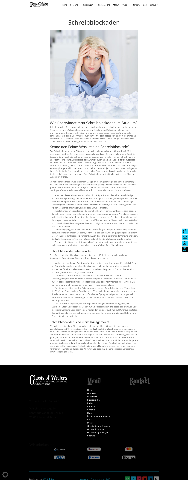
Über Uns (91, 393)
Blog (145, 5)
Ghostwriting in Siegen (97, 432)
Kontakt (153, 5)
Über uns (74, 5)
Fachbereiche (104, 5)
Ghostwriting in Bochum (98, 426)
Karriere (136, 5)
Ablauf (116, 5)
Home (64, 5)
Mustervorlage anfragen (98, 416)
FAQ (89, 419)
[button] (5, 474)
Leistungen (88, 5)
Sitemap (91, 435)
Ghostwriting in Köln (96, 429)
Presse (90, 422)
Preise (124, 5)
